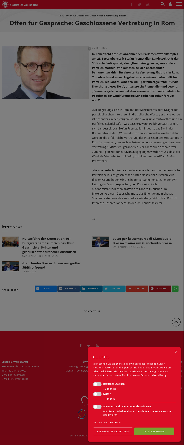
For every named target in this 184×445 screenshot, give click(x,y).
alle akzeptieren (154, 431)
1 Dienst (109, 398)
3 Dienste (109, 389)
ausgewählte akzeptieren (113, 431)
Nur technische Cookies (107, 422)
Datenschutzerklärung (153, 375)
